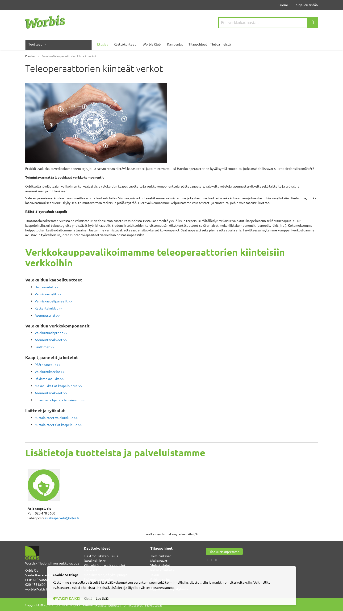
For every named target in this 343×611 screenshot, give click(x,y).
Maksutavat (158, 560)
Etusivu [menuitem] (102, 44)
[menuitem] (36, 44)
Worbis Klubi (152, 44)
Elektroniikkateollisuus (101, 556)
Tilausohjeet (197, 44)
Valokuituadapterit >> (51, 333)
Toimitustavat (160, 556)
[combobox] (268, 23)
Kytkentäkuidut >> (49, 308)
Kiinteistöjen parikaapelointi (105, 565)
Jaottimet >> (44, 347)
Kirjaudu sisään (307, 5)
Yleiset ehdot (160, 565)
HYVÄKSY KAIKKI (66, 598)
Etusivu (30, 56)
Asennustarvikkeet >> (51, 340)
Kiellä (88, 598)
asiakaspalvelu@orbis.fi (62, 518)
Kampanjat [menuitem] (175, 44)
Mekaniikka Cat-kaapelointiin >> (58, 386)
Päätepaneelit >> (47, 364)
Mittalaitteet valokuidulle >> (56, 417)
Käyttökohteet (125, 44)
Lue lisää (102, 598)
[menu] (171, 44)
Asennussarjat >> (47, 315)
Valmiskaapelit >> (48, 294)
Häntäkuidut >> (46, 287)
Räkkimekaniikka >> (49, 379)
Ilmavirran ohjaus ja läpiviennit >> (59, 400)
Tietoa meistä (220, 44)
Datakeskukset (95, 560)
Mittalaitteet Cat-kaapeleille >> (58, 425)
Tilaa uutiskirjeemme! (224, 551)
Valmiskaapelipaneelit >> (53, 301)
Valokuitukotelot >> (50, 371)
